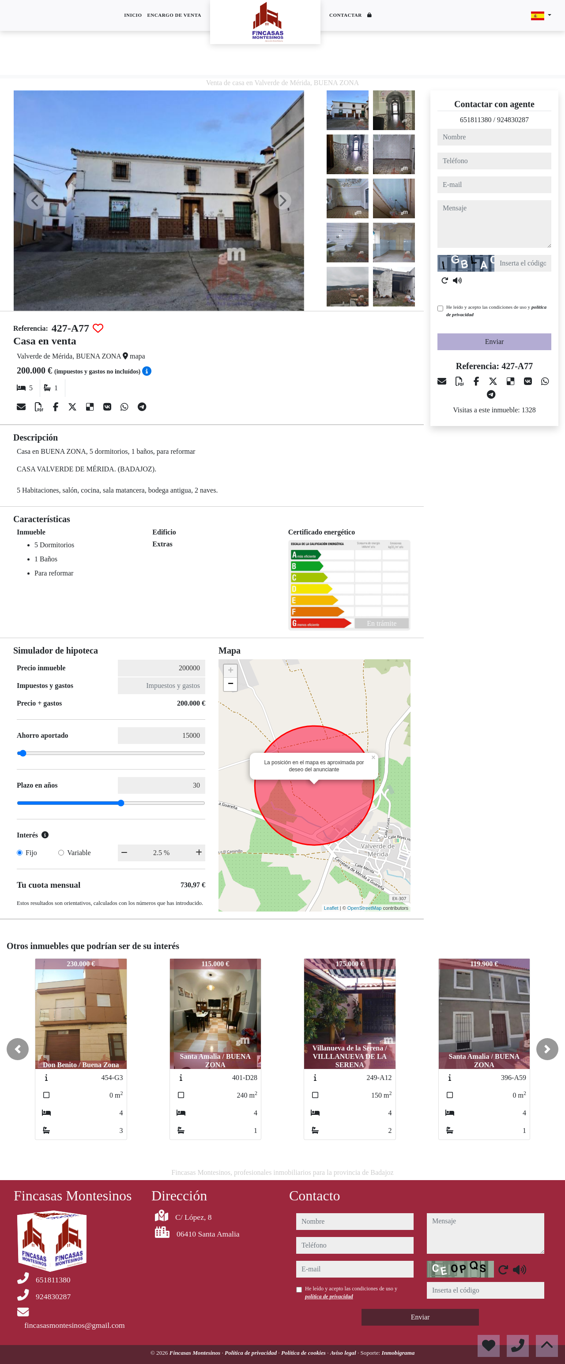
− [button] (231, 684)
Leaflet (331, 908)
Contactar (345, 15)
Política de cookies (304, 1352)
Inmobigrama (398, 1352)
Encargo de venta (174, 15)
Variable (78, 852)
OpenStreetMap (364, 908)
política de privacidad (329, 1296)
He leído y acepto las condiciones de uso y (496, 310)
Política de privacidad (251, 1352)
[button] (18, 1049)
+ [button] (231, 671)
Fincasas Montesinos (196, 1352)
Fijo (31, 852)
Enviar (494, 341)
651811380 (475, 119)
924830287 (513, 119)
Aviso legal (344, 1352)
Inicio (133, 15)
